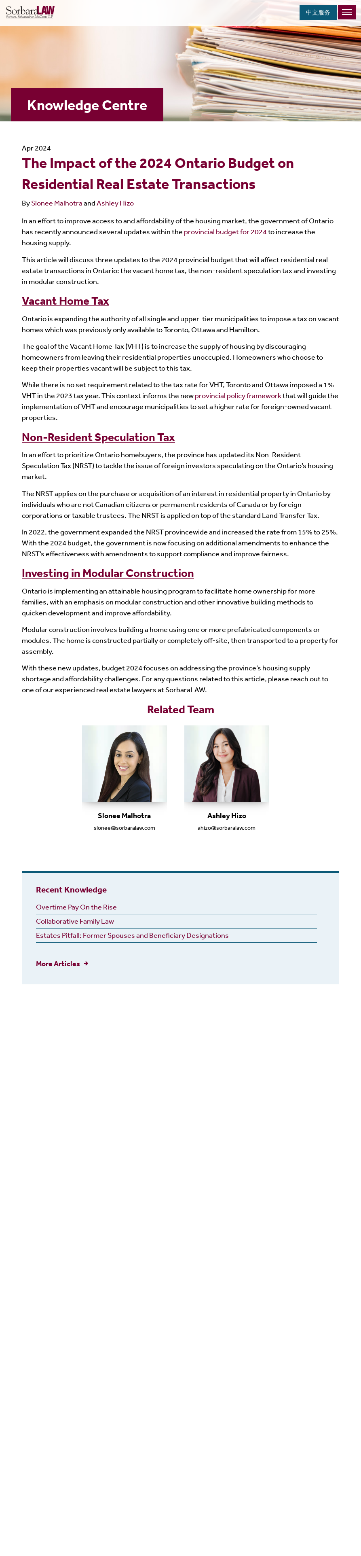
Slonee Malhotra (56, 202)
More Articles (58, 963)
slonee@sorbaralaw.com (124, 827)
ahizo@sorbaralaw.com (226, 827)
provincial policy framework (238, 395)
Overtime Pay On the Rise (76, 906)
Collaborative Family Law (75, 920)
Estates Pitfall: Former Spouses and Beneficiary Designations (132, 935)
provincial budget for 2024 (225, 231)
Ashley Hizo (115, 202)
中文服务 (318, 12)
